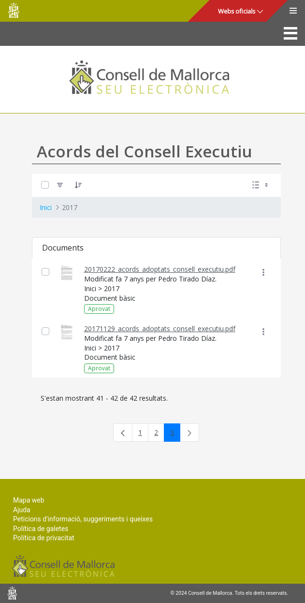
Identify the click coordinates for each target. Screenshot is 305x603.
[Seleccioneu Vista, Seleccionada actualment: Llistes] (261, 185)
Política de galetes (40, 529)
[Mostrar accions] (263, 272)
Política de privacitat (43, 538)
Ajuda (21, 510)
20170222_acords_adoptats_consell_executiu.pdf (159, 269)
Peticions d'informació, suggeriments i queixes (83, 519)
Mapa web (28, 500)
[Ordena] (78, 185)
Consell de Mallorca (13, 10)
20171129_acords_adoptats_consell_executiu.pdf (159, 328)
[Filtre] (60, 185)
